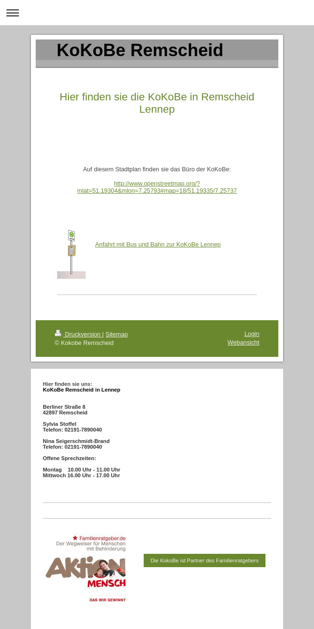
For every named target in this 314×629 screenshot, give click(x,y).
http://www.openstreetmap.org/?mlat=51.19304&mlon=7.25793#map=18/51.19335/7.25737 (157, 187)
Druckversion (78, 334)
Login (252, 333)
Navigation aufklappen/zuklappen (157, 12)
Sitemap (117, 334)
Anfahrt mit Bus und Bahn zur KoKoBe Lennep (158, 244)
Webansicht (243, 342)
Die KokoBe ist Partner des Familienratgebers (205, 560)
